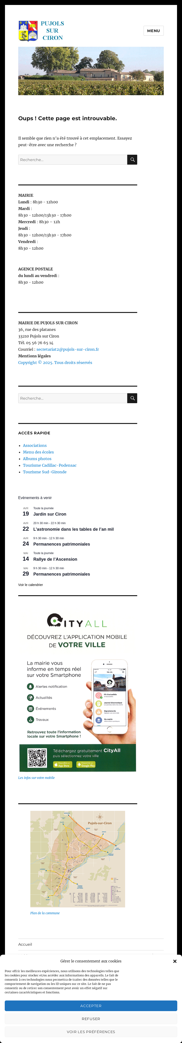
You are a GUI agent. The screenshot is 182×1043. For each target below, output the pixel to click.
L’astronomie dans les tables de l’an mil (73, 529)
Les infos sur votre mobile (36, 778)
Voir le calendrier (30, 585)
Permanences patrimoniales (61, 544)
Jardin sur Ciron (49, 514)
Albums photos (37, 458)
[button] (175, 961)
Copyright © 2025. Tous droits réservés (55, 362)
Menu (153, 31)
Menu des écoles (38, 452)
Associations (35, 445)
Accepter (91, 1006)
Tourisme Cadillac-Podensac (50, 465)
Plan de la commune (45, 913)
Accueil (25, 944)
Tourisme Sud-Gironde (45, 472)
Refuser (91, 1019)
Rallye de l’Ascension (55, 559)
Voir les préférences (91, 1032)
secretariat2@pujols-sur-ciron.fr (67, 349)
